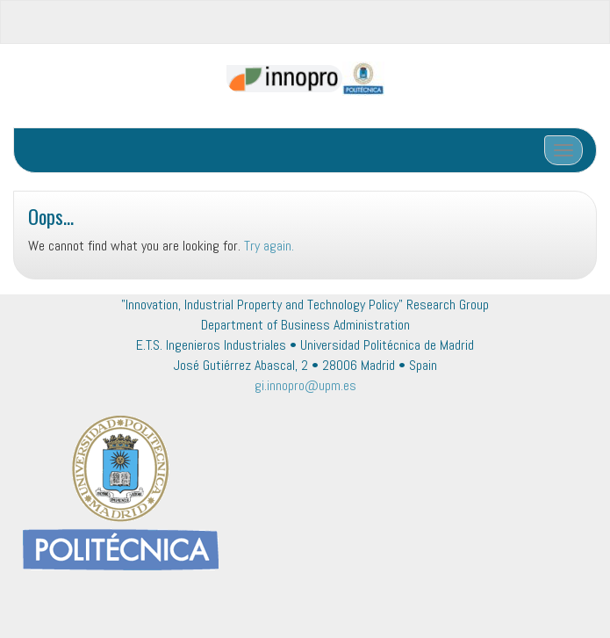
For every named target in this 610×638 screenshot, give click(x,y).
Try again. (269, 245)
